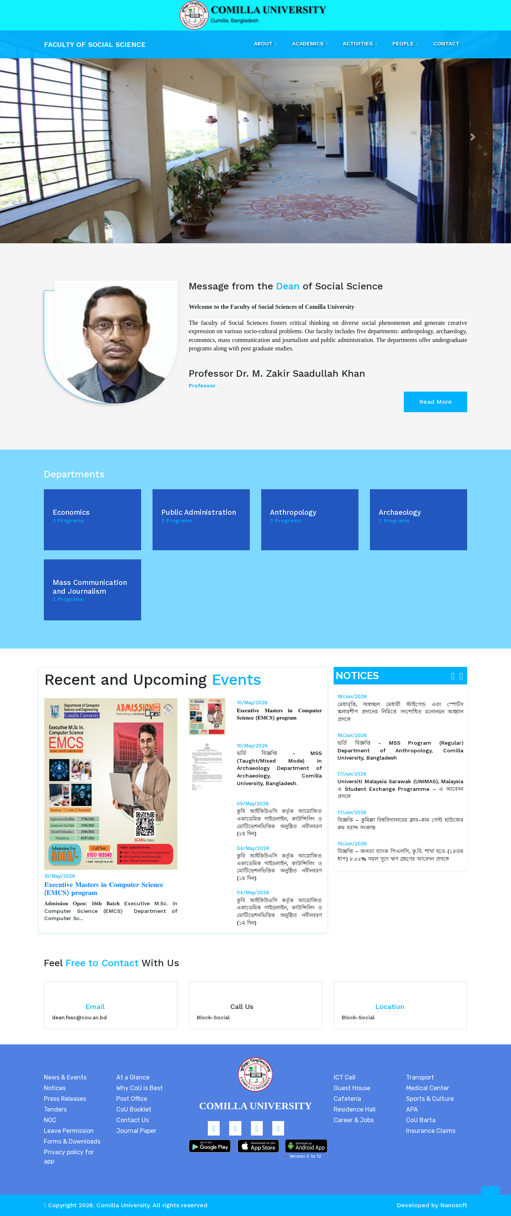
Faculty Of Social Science (95, 44)
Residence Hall (355, 1109)
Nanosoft (453, 1205)
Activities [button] (358, 43)
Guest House (352, 1088)
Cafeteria (347, 1098)
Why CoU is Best (139, 1088)
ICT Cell (344, 1077)
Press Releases (65, 1098)
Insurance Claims (430, 1130)
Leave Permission (69, 1130)
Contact (446, 43)
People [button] (403, 43)
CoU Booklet (133, 1109)
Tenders (55, 1109)
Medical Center (427, 1088)
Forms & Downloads (72, 1141)
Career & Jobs (354, 1120)
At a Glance (132, 1077)
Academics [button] (308, 43)
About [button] (264, 43)
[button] (38, 137)
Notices (55, 1088)
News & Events (65, 1077)
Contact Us (132, 1120)
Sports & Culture (430, 1098)
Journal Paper (136, 1130)
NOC (50, 1120)
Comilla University (122, 1205)
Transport (420, 1077)
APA (412, 1109)
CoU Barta (420, 1120)
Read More (435, 401)
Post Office (131, 1098)
